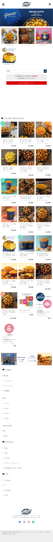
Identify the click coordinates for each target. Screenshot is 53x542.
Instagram (8, 490)
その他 (7, 418)
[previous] (3, 17)
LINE (6, 495)
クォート (7, 403)
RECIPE (5, 376)
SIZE (4, 398)
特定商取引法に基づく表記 (13, 468)
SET (3, 431)
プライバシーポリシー (12, 463)
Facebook (8, 480)
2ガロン (7, 413)
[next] (50, 17)
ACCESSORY (7, 426)
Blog (6, 453)
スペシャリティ (9, 386)
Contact (7, 458)
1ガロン (7, 408)
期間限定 (7, 391)
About (6, 448)
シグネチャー (9, 381)
